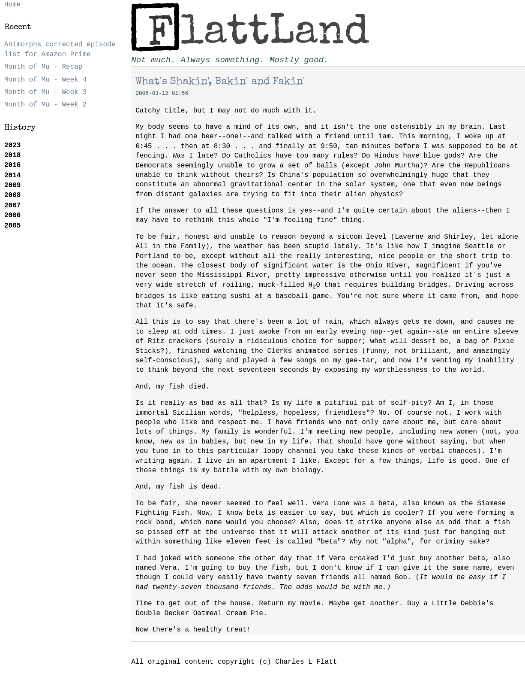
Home (12, 5)
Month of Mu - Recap (43, 67)
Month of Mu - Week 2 (45, 105)
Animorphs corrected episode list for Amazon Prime (59, 49)
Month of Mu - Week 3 (45, 92)
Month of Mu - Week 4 (45, 80)
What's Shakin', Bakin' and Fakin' (220, 82)
